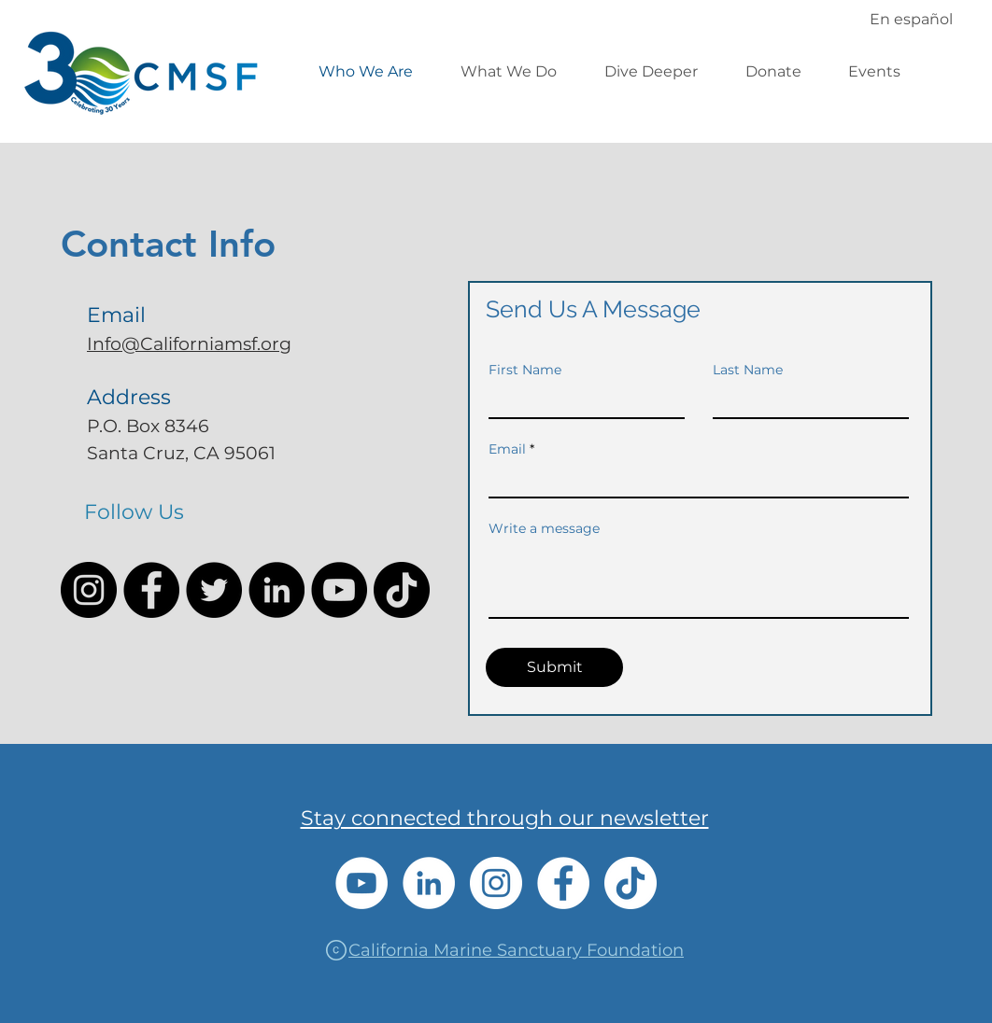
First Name (525, 369)
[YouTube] (339, 590)
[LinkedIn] (276, 590)
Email (507, 448)
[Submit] (554, 667)
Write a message (544, 528)
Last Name (748, 369)
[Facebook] (151, 590)
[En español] (911, 18)
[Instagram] (89, 590)
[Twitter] (214, 590)
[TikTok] (402, 590)
